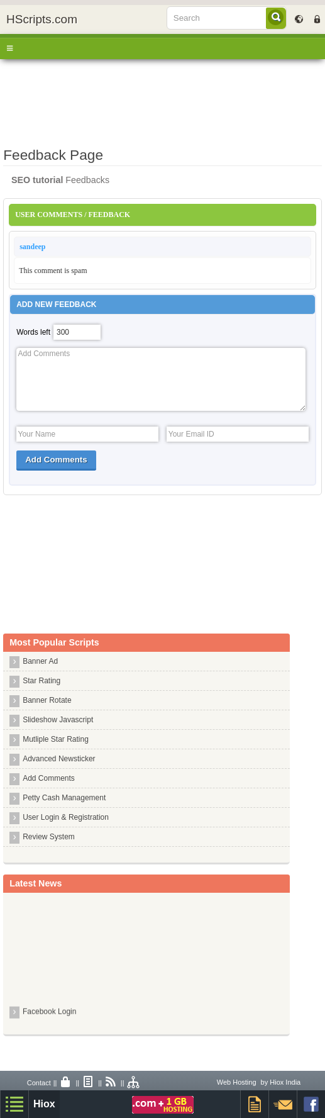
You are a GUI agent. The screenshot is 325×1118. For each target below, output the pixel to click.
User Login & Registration (66, 817)
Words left (33, 332)
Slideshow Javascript (58, 719)
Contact (39, 1083)
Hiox (44, 1103)
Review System (49, 836)
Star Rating (41, 680)
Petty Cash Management (64, 797)
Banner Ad (40, 661)
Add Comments (49, 778)
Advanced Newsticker (59, 758)
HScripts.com (41, 19)
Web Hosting (236, 1082)
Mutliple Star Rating (56, 739)
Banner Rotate (47, 700)
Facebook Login (49, 1013)
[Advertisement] (162, 100)
